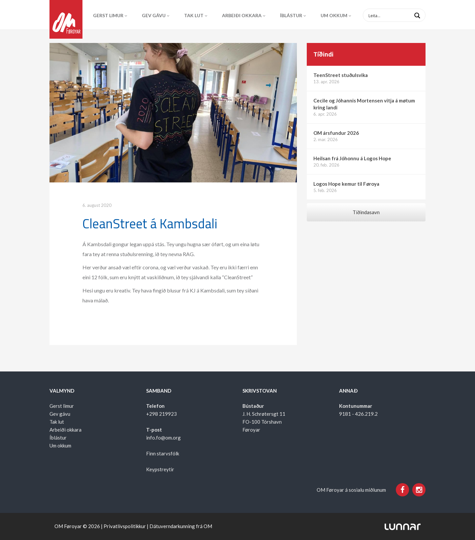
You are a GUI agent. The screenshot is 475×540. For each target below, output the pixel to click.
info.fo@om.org (163, 438)
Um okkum (334, 15)
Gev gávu (154, 15)
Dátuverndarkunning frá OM (180, 526)
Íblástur (291, 15)
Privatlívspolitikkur (125, 526)
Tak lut (194, 15)
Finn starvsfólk (162, 453)
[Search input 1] (399, 15)
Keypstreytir (160, 469)
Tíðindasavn (366, 212)
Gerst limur (108, 15)
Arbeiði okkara (242, 15)
